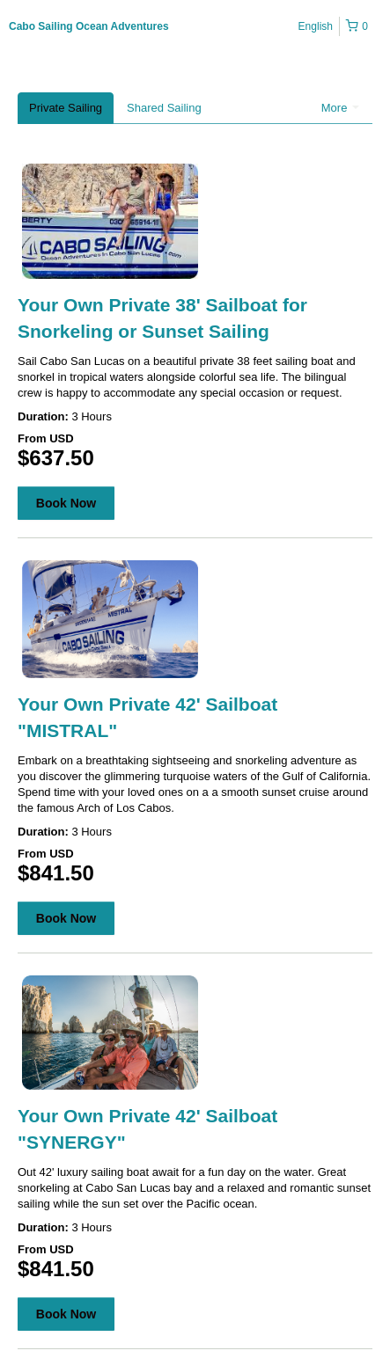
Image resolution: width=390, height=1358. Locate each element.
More (340, 107)
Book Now (66, 503)
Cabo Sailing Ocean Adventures (89, 26)
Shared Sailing (164, 107)
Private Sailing (65, 107)
